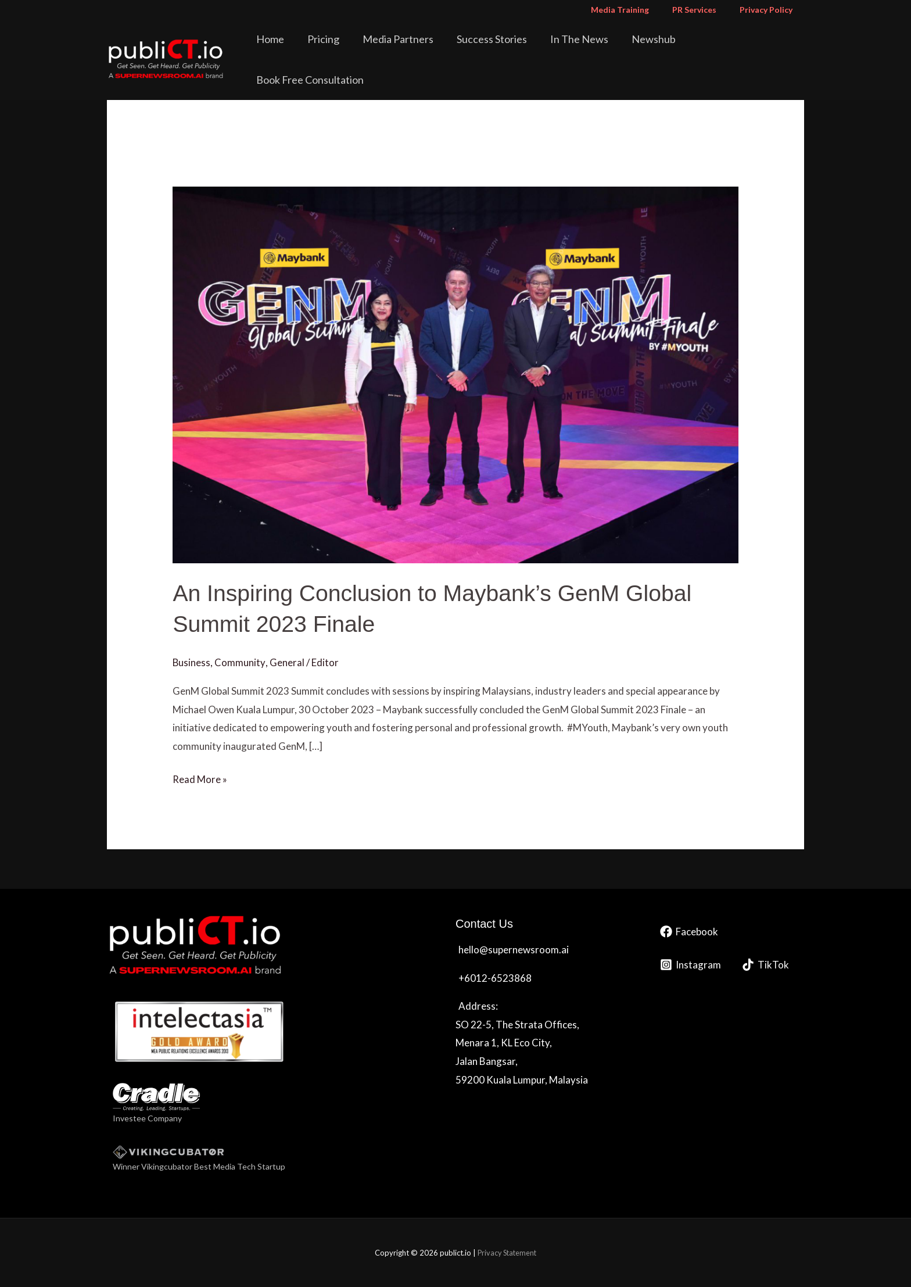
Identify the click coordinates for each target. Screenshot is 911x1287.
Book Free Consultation (744, 48)
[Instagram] (690, 963)
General (287, 661)
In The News (587, 48)
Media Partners (422, 48)
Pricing (356, 48)
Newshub (654, 48)
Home (311, 48)
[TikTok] (765, 963)
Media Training (637, 10)
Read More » (200, 776)
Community (240, 661)
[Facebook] (689, 930)
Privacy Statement (507, 1252)
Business (192, 661)
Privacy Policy (769, 10)
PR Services (705, 10)
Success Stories (508, 48)
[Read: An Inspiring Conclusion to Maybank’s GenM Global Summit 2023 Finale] (455, 373)
